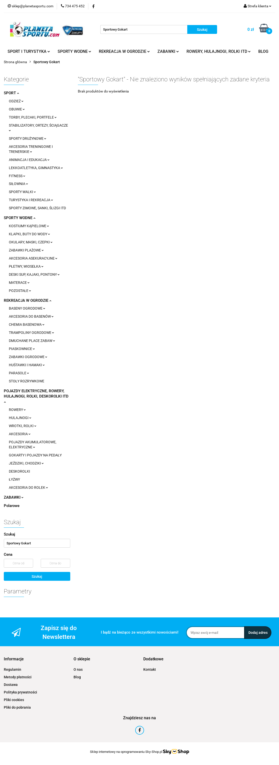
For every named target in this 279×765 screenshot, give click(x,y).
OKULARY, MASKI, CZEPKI (31, 242)
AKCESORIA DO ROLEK (28, 487)
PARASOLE (19, 373)
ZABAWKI (168, 51)
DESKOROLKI (19, 471)
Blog (77, 677)
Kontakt (149, 669)
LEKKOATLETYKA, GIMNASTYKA (36, 168)
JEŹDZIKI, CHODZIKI (26, 463)
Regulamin (12, 669)
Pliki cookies (14, 700)
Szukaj (37, 576)
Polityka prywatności (20, 692)
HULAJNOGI (20, 418)
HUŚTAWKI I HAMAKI (27, 365)
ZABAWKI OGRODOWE (28, 357)
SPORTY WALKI (22, 192)
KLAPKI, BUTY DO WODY (29, 234)
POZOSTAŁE (20, 291)
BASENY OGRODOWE (27, 308)
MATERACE (19, 283)
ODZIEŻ (16, 101)
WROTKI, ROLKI (22, 426)
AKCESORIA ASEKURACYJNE (33, 258)
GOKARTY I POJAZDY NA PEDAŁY (35, 455)
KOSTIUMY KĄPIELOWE (29, 226)
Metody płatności (18, 677)
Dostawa (11, 685)
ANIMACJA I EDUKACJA (29, 160)
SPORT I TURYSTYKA (29, 51)
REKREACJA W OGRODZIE (124, 51)
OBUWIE (17, 109)
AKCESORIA (20, 434)
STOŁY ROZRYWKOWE (26, 381)
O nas (78, 669)
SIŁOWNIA (18, 184)
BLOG (263, 51)
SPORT (11, 93)
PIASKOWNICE (22, 349)
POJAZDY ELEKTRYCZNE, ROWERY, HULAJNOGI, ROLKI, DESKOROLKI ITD (36, 396)
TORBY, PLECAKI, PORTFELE (33, 117)
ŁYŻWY (14, 479)
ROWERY (17, 410)
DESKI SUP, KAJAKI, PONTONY (34, 274)
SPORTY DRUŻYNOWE (27, 138)
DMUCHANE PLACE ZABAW (32, 341)
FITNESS (17, 176)
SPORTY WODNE (74, 51)
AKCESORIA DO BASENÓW (31, 316)
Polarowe (11, 505)
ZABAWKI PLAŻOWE (26, 250)
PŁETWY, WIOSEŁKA (26, 266)
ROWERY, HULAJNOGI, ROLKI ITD (219, 51)
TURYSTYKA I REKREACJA (31, 200)
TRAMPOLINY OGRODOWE (31, 333)
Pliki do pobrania (17, 707)
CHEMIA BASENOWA (26, 324)
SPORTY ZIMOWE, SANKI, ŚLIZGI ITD (37, 208)
